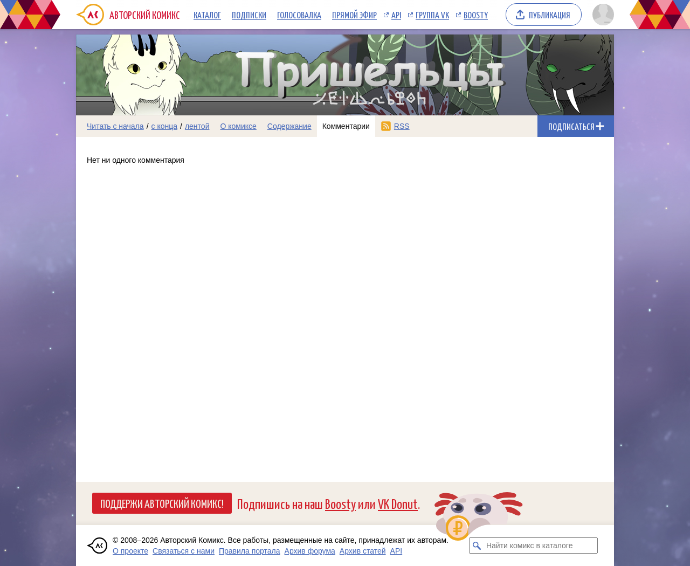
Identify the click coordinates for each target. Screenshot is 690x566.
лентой (197, 126)
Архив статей (363, 551)
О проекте (130, 551)
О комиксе (238, 126)
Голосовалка (299, 14)
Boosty (476, 14)
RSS (402, 126)
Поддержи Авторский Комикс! (162, 503)
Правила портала (249, 551)
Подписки (249, 14)
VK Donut (398, 503)
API (396, 14)
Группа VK (432, 14)
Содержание (289, 126)
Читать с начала (115, 126)
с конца (164, 126)
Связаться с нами (184, 551)
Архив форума (310, 551)
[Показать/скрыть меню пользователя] (601, 14)
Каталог (207, 14)
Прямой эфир (354, 14)
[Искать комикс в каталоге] (477, 545)
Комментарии (346, 126)
